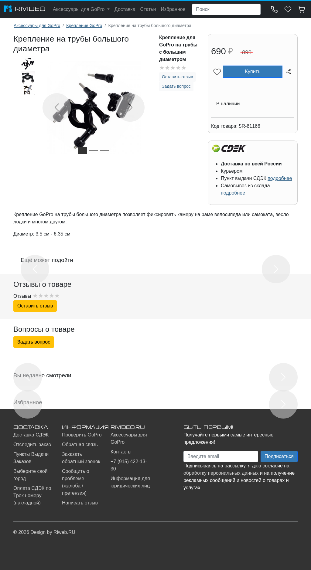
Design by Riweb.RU (52, 532)
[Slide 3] (104, 150)
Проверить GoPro (82, 434)
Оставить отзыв (177, 76)
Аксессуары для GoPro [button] (79, 9)
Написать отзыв (80, 502)
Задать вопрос (176, 86)
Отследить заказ (32, 444)
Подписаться (279, 456)
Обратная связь (80, 444)
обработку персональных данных (221, 473)
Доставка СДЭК (31, 434)
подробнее (280, 178)
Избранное (173, 9)
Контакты (121, 451)
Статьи (148, 9)
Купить (253, 71)
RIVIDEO (25, 8)
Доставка (124, 9)
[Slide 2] (93, 150)
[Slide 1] (82, 150)
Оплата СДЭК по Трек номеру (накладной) (32, 495)
